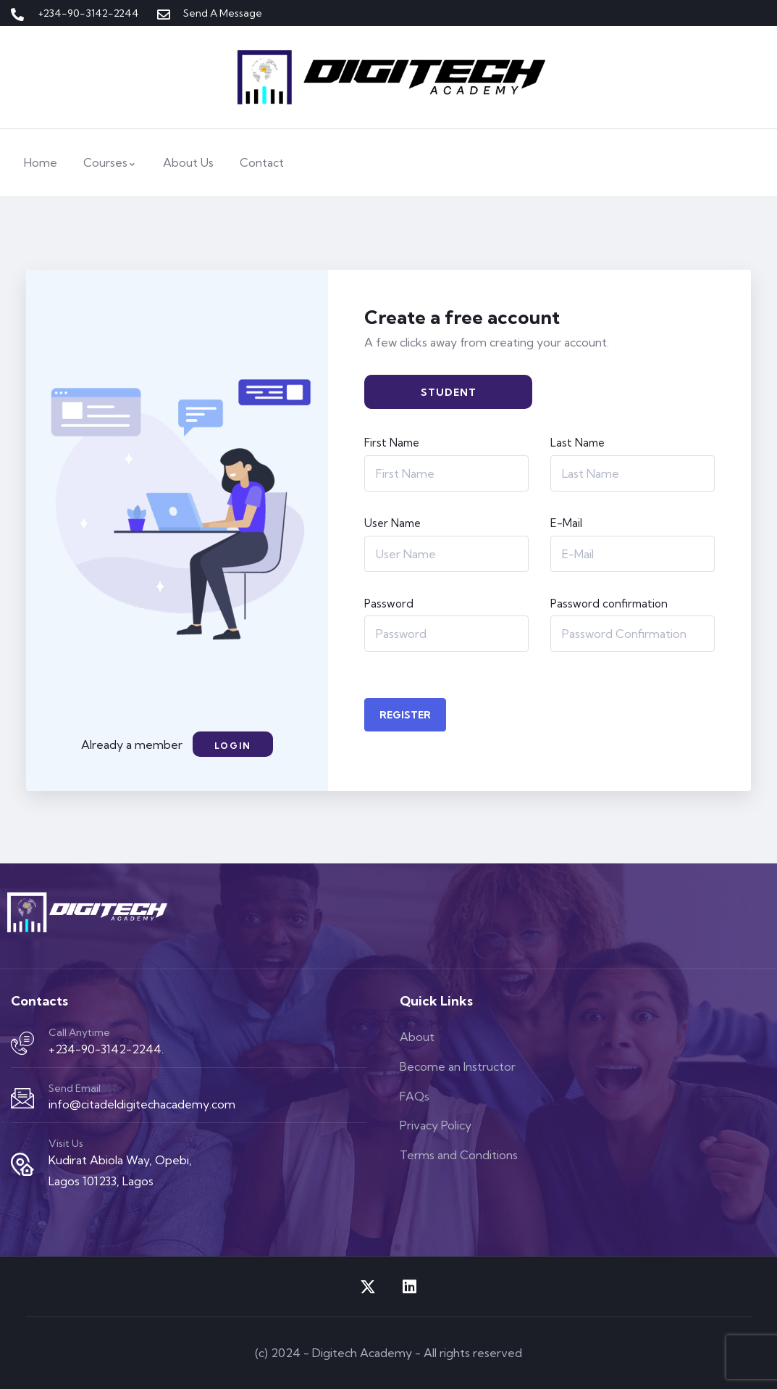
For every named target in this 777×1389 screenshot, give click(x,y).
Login (232, 745)
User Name (392, 523)
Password (388, 603)
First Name (391, 442)
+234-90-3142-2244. (106, 1049)
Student (448, 392)
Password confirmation (609, 603)
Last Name (577, 442)
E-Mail (566, 523)
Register (405, 714)
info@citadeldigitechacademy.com (142, 1104)
